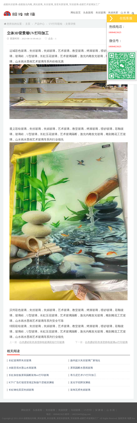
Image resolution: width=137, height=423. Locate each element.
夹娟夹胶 (113, 12)
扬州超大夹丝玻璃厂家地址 (85, 360)
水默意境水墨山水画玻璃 (22, 367)
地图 (129, 418)
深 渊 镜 (99, 410)
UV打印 (88, 410)
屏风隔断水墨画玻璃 (81, 367)
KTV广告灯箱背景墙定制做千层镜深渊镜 (31, 382)
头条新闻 (88, 12)
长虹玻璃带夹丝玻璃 (20, 360)
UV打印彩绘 (55, 24)
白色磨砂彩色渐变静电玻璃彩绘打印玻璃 (41, 342)
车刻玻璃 (75, 410)
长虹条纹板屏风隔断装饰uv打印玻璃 (29, 375)
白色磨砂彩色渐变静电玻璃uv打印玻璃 (106, 342)
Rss (133, 418)
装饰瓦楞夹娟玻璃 (80, 389)
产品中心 (40, 24)
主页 (27, 24)
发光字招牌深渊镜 (80, 382)
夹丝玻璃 (101, 12)
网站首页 (76, 12)
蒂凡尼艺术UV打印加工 (83, 375)
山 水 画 (125, 12)
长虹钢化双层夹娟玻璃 (21, 389)
